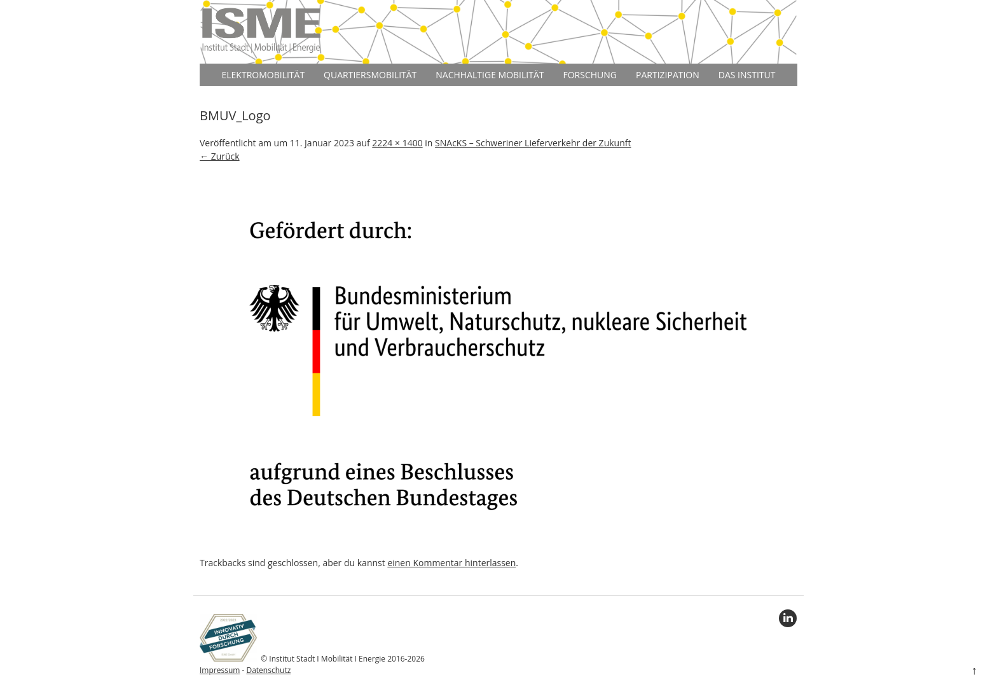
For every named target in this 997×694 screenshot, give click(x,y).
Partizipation (667, 75)
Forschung (590, 75)
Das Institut (747, 75)
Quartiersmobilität (370, 75)
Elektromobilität (263, 75)
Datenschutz (268, 670)
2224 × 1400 (397, 143)
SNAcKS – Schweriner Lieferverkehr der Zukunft (533, 143)
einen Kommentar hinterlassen (451, 563)
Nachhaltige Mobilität (490, 75)
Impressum (220, 670)
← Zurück (220, 156)
